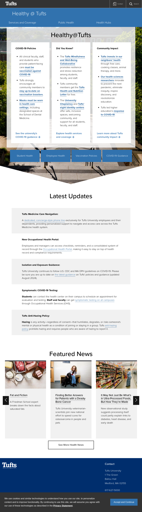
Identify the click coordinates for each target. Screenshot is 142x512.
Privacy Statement (63, 506)
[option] (25, 399)
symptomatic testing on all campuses (94, 300)
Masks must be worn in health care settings (31, 104)
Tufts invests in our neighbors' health (111, 58)
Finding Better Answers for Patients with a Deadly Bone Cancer (70, 398)
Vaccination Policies (86, 156)
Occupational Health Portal (57, 249)
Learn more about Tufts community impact (110, 135)
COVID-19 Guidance (117, 156)
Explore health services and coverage (69, 135)
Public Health (66, 22)
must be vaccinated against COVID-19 (30, 71)
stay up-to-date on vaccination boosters (31, 92)
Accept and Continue (124, 502)
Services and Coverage (22, 22)
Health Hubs (103, 22)
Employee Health (55, 156)
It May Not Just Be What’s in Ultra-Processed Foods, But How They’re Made (116, 398)
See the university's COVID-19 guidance (26, 135)
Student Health (25, 156)
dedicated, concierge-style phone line (44, 220)
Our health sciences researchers (112, 78)
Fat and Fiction (18, 395)
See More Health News (71, 445)
